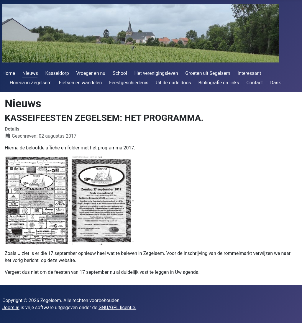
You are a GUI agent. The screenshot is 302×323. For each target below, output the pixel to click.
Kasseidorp (57, 73)
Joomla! (10, 307)
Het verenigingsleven (156, 73)
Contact (254, 82)
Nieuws (30, 73)
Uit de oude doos (173, 82)
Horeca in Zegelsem (31, 82)
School (120, 73)
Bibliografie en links (218, 82)
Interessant (249, 73)
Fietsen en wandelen (80, 82)
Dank (275, 82)
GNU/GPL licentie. (117, 307)
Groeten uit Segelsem (207, 73)
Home (8, 73)
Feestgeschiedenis (128, 82)
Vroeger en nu (91, 73)
